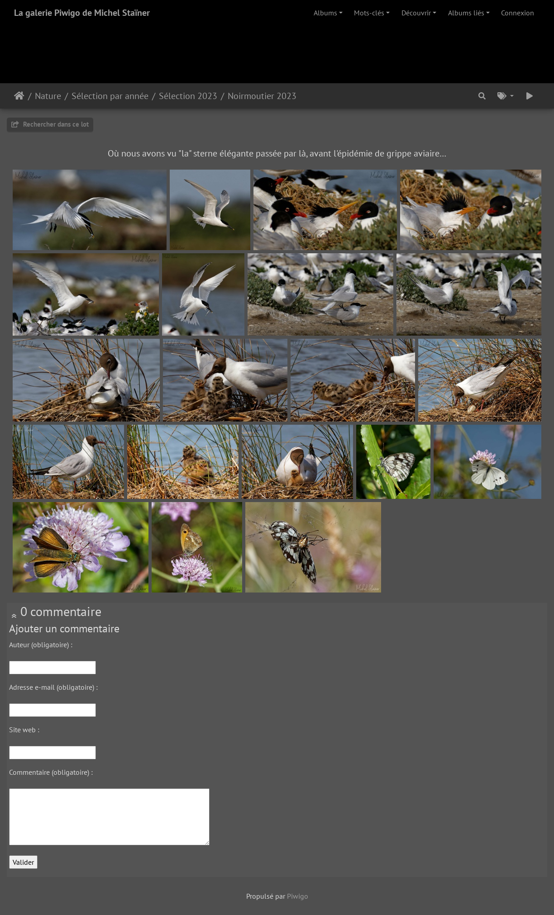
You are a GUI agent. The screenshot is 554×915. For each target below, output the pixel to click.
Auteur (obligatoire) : (40, 644)
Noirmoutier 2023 (262, 96)
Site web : (24, 729)
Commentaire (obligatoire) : (51, 772)
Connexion (517, 12)
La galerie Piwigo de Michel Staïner (82, 13)
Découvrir (416, 12)
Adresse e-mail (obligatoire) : (53, 687)
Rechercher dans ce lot (50, 124)
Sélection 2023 (188, 96)
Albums (325, 12)
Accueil (19, 96)
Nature (48, 96)
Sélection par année (110, 96)
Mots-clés (369, 12)
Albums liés (466, 12)
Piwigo (297, 896)
